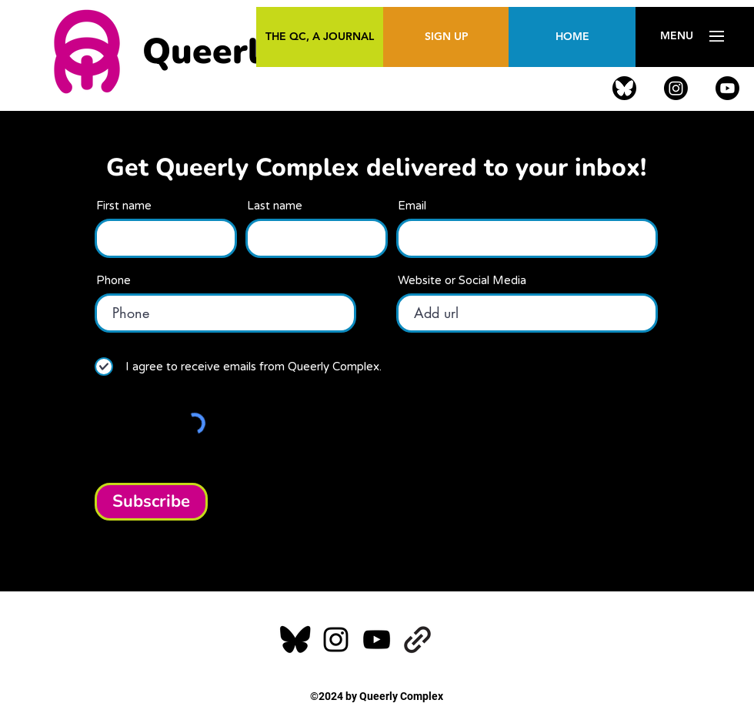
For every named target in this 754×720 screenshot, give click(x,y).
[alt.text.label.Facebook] (624, 88)
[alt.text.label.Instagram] (676, 88)
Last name (274, 206)
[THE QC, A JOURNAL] (319, 37)
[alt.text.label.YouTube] (727, 88)
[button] (676, 36)
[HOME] (572, 37)
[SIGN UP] (446, 37)
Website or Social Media (462, 280)
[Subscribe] (151, 502)
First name (124, 206)
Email (412, 206)
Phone (113, 280)
